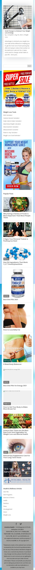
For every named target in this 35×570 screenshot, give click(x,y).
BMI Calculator (7, 115)
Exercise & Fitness (8, 497)
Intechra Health (9, 527)
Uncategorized (7, 509)
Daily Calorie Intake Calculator (12, 121)
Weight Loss (7, 515)
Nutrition (6, 503)
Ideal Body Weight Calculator (12, 124)
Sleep (5, 506)
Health (5, 500)
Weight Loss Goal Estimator (11, 135)
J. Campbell (10, 35)
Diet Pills (6, 492)
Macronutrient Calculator (10, 127)
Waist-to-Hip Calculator (10, 132)
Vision (5, 512)
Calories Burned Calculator (11, 118)
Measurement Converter (10, 130)
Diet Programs (7, 495)
